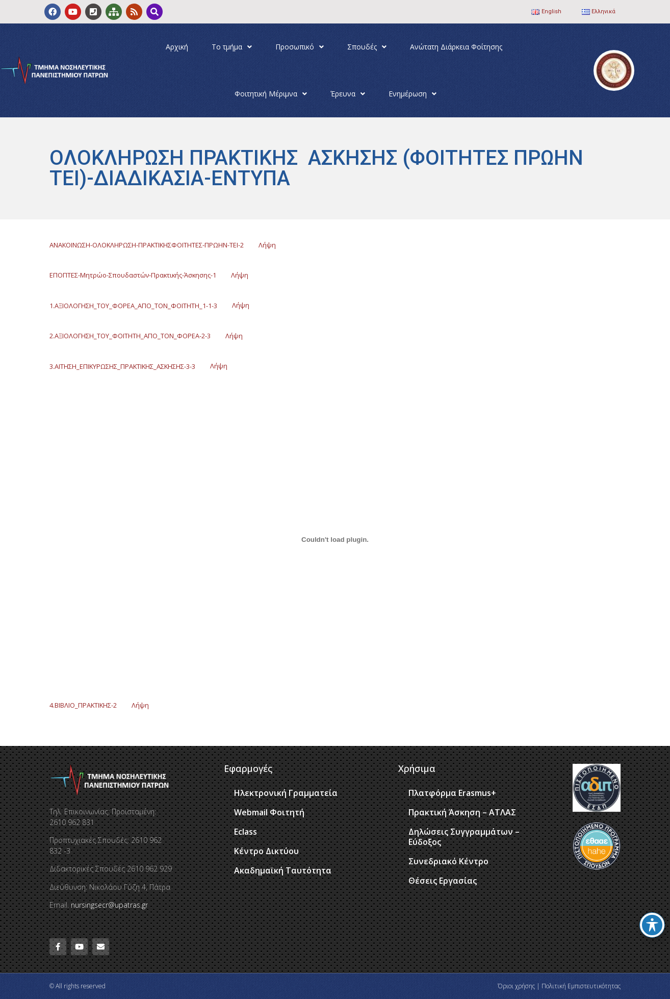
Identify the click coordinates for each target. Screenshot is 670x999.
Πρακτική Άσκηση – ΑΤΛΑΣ (462, 812)
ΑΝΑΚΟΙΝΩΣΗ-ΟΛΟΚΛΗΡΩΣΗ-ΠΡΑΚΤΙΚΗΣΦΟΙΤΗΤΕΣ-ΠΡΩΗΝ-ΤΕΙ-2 (146, 244)
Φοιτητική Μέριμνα (271, 94)
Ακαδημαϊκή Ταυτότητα (282, 870)
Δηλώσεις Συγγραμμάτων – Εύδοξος (464, 836)
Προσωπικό (299, 47)
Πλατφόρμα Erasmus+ (452, 792)
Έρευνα (347, 94)
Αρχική (177, 47)
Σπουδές (366, 47)
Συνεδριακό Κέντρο (448, 861)
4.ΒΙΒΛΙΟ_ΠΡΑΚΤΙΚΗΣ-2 (83, 705)
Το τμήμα (232, 47)
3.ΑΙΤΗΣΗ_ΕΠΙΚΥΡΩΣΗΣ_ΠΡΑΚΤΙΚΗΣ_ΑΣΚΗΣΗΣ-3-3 (122, 365)
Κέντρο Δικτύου (266, 851)
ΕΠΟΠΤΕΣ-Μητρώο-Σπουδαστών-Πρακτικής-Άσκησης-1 (132, 275)
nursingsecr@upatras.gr (109, 905)
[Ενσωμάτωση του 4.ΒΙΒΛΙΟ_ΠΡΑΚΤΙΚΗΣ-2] (335, 539)
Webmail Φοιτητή (269, 812)
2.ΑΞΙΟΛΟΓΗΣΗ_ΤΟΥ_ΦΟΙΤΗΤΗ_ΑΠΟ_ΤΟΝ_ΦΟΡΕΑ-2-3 (130, 335)
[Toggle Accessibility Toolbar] (652, 925)
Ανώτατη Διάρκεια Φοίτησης (456, 47)
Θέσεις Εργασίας (442, 880)
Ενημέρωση (412, 94)
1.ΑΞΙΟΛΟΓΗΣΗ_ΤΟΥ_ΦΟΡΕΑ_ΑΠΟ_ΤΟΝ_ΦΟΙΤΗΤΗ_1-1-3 (133, 305)
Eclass (245, 831)
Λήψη (267, 244)
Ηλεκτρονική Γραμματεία (286, 792)
